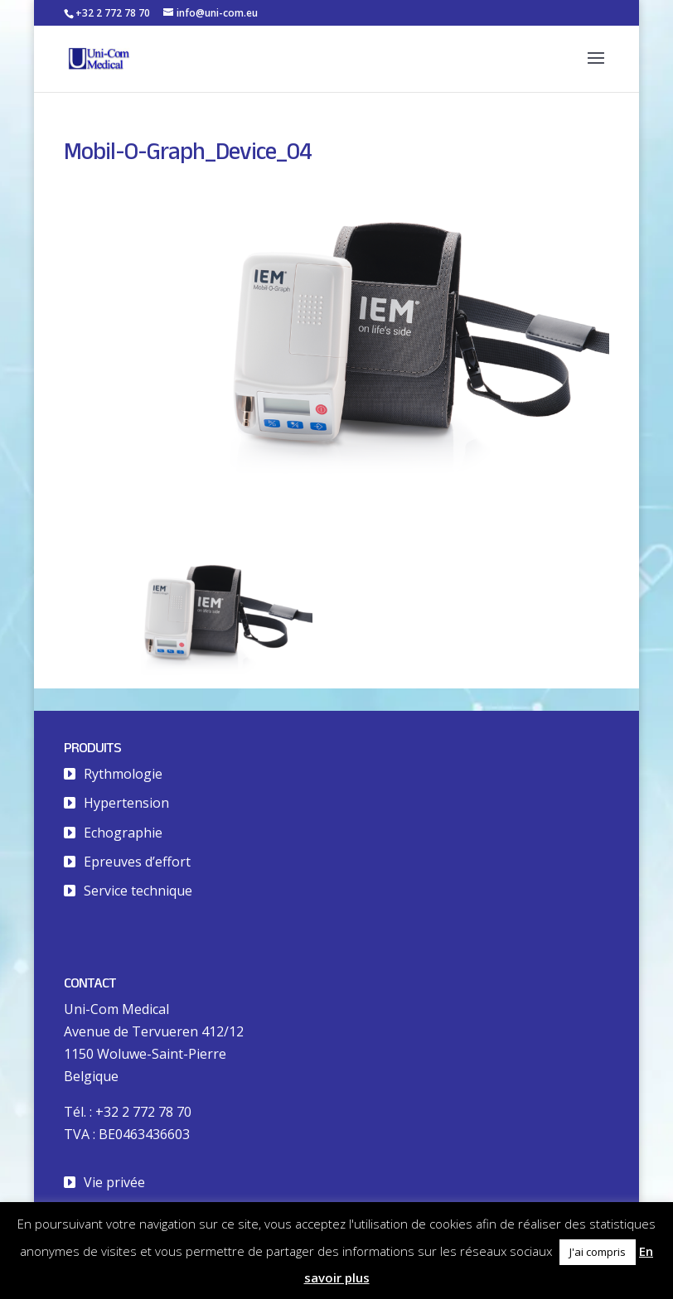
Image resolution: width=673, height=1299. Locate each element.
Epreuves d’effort (137, 861)
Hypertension (126, 803)
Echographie (123, 832)
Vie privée (114, 1182)
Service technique (138, 890)
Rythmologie (123, 774)
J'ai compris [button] (597, 1251)
